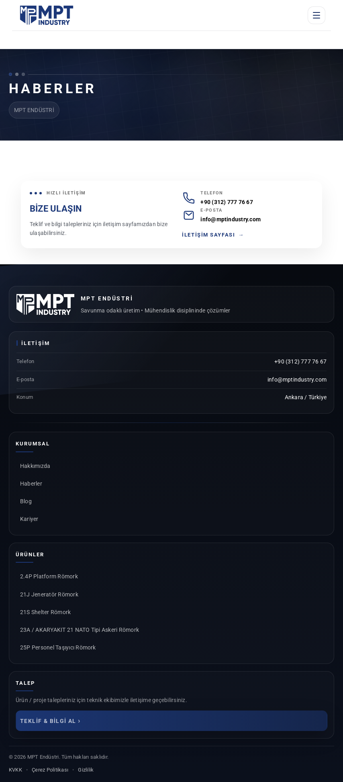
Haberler (31, 483)
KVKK (15, 770)
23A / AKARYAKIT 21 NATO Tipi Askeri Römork (79, 630)
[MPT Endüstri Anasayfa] (47, 15)
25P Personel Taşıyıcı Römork (58, 647)
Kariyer (29, 519)
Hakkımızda (35, 466)
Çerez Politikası (50, 770)
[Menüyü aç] (316, 15)
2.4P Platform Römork (49, 576)
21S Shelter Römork (45, 612)
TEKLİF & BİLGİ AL (50, 720)
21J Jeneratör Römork (49, 594)
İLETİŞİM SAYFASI (213, 235)
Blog (26, 501)
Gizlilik (86, 770)
